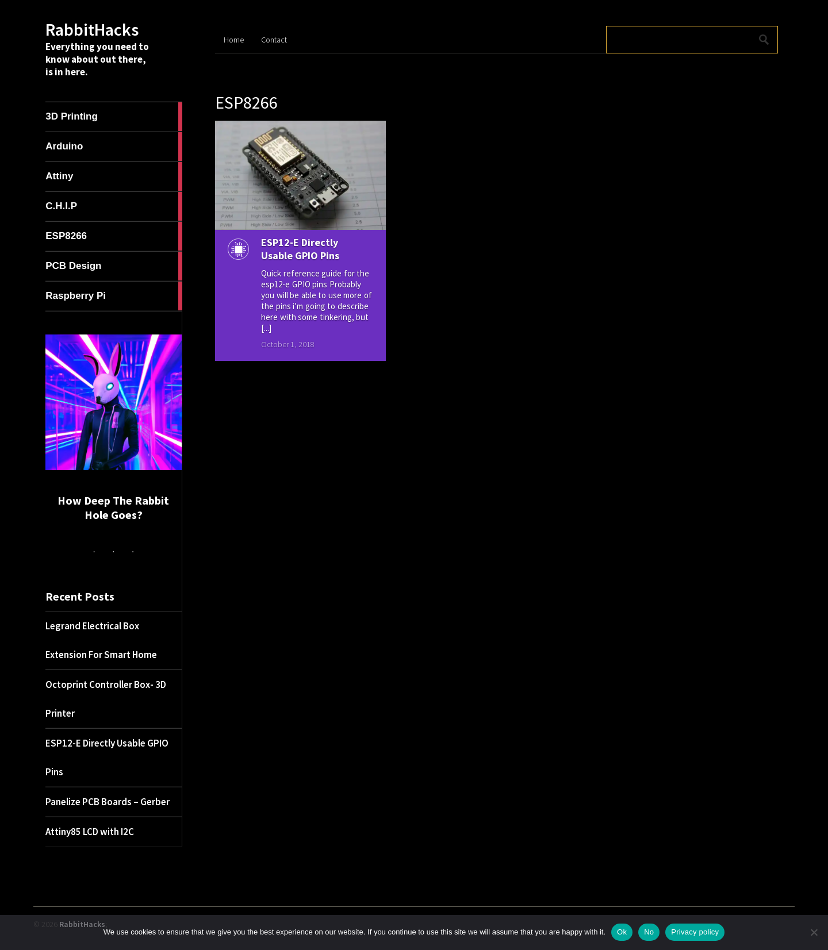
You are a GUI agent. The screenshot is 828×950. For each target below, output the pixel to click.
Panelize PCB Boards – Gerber (107, 801)
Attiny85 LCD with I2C (89, 831)
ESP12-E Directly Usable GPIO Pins (300, 249)
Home (234, 39)
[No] (813, 932)
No (649, 932)
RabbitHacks (92, 29)
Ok (622, 932)
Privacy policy (695, 932)
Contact (274, 39)
